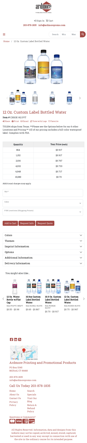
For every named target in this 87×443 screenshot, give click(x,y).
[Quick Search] (55, 34)
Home (12, 390)
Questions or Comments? (22, 417)
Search (31, 390)
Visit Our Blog (32, 400)
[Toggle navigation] (4, 34)
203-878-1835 (29, 25)
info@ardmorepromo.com (51, 25)
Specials (31, 394)
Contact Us (15, 398)
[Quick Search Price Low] (65, 34)
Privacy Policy (13, 403)
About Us (14, 394)
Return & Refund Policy (31, 408)
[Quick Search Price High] (75, 34)
